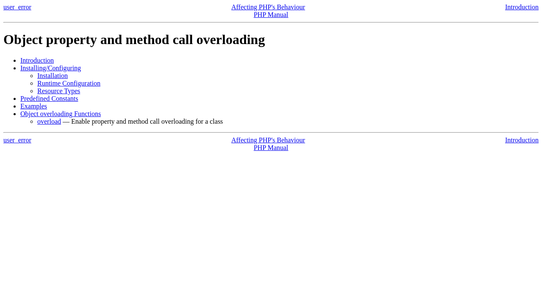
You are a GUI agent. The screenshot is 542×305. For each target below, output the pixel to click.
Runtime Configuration (68, 83)
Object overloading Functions (60, 113)
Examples (33, 106)
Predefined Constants (49, 98)
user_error (17, 7)
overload (49, 121)
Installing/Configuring (50, 68)
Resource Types (58, 90)
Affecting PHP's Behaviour (268, 7)
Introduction (522, 7)
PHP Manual (271, 14)
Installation (52, 75)
